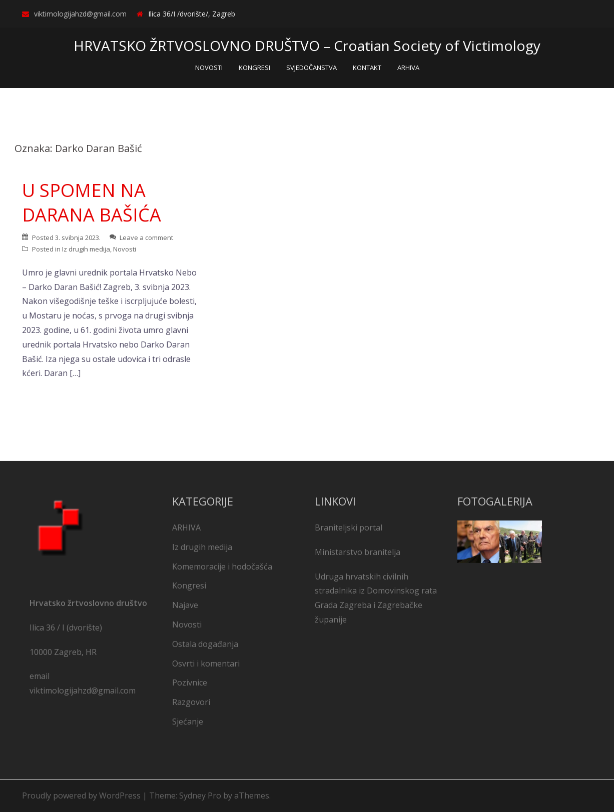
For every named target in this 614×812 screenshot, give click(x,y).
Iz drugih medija (86, 249)
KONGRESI (254, 67)
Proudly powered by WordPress (81, 795)
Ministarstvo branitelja (357, 552)
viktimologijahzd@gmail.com (80, 13)
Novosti (124, 249)
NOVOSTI (209, 67)
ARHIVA (408, 67)
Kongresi (189, 585)
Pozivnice (189, 682)
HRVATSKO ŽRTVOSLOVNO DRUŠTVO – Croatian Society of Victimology (307, 45)
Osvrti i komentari (206, 663)
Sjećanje (187, 721)
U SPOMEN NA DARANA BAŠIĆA (91, 202)
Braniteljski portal (348, 527)
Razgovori (191, 702)
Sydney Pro (200, 795)
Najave (185, 605)
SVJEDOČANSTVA (311, 67)
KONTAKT (367, 67)
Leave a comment (146, 237)
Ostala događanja (205, 644)
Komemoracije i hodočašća (222, 566)
